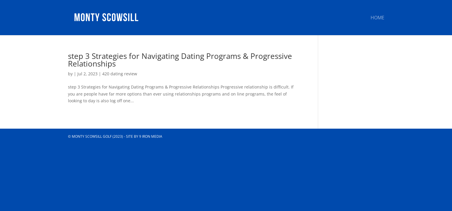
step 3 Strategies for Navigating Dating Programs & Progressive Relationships (180, 60)
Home (377, 18)
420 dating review (119, 73)
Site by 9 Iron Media (144, 136)
